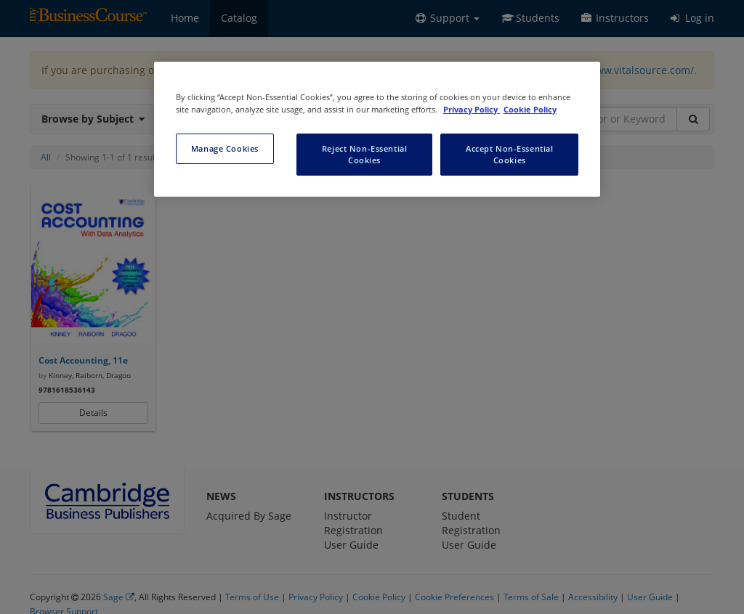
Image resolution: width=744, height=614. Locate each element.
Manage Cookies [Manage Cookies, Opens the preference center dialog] (225, 148)
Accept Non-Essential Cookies (509, 154)
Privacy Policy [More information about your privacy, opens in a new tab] (471, 109)
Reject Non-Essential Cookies (364, 154)
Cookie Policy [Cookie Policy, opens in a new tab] (530, 109)
